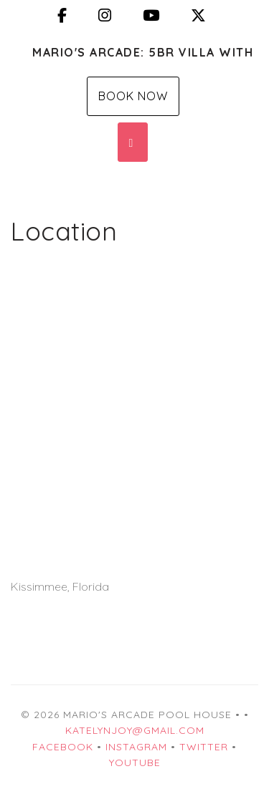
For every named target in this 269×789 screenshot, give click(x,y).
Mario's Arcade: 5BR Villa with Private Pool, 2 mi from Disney (145, 52)
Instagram (136, 746)
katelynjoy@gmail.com (134, 730)
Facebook (62, 746)
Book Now (133, 96)
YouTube (135, 762)
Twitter (203, 746)
